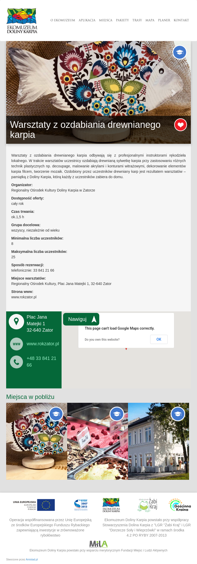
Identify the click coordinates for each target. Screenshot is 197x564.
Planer (164, 20)
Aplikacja (87, 20)
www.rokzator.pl (43, 343)
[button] (20, 92)
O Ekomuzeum (63, 20)
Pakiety (122, 20)
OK (158, 339)
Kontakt (181, 20)
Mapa (149, 20)
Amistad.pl (32, 559)
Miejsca (105, 20)
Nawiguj (77, 319)
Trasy (137, 20)
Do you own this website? (102, 339)
